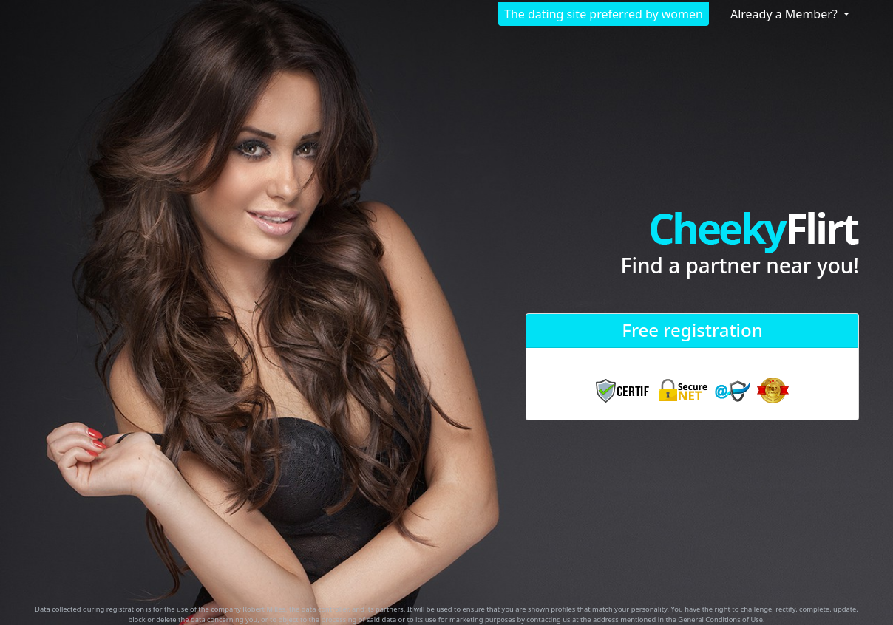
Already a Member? (785, 14)
